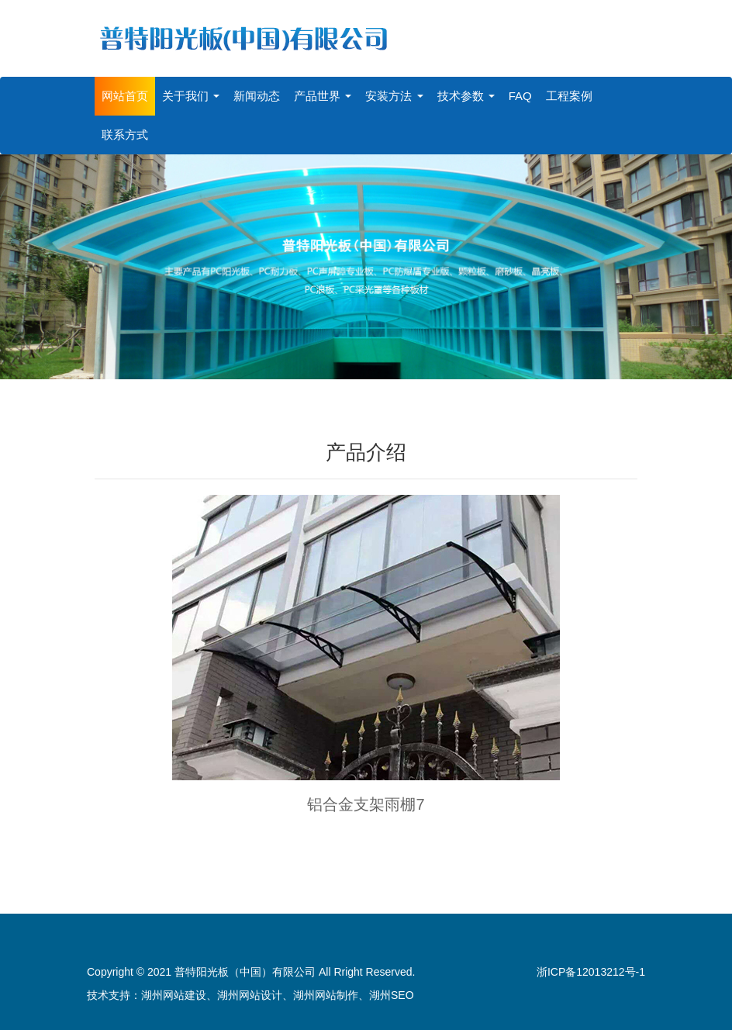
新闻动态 (256, 95)
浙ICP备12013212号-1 (591, 972)
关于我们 (190, 95)
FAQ (520, 95)
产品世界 (322, 95)
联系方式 (125, 134)
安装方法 (394, 95)
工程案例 (569, 95)
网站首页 (125, 95)
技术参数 (466, 95)
